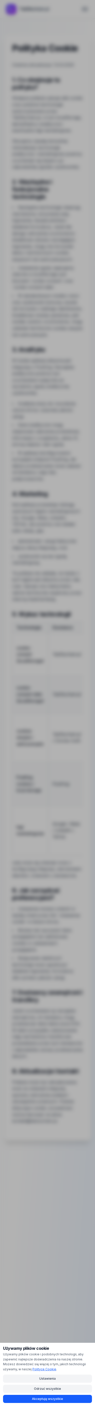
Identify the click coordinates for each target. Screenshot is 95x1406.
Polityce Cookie (44, 1369)
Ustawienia (47, 1378)
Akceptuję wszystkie (47, 1399)
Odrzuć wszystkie (47, 1389)
